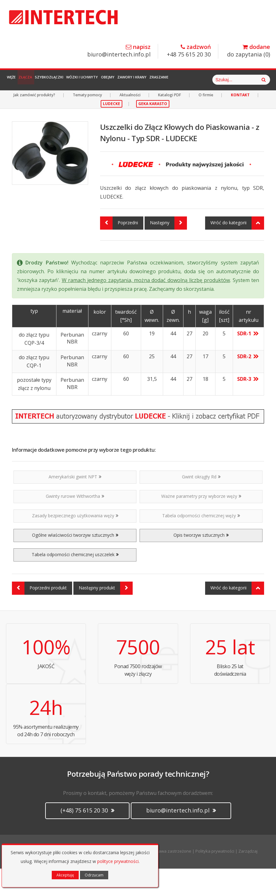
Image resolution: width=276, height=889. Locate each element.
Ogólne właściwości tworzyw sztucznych (75, 555)
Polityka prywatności (214, 871)
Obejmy (143, 79)
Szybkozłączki (69, 79)
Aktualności (130, 115)
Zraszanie (210, 79)
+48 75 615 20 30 (189, 51)
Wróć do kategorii (237, 243)
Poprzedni (119, 243)
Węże (15, 79)
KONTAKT (240, 115)
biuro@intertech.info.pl (119, 51)
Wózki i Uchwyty (110, 79)
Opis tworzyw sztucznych (201, 555)
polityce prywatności (118, 861)
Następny (168, 243)
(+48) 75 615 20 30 (87, 830)
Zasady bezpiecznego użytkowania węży (75, 536)
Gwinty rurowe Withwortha (75, 516)
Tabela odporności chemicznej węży (201, 536)
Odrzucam (94, 875)
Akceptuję (65, 875)
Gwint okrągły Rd (201, 497)
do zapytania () (248, 51)
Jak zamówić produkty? (34, 115)
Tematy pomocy (87, 115)
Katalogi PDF (169, 115)
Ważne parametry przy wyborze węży (201, 516)
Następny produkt (106, 608)
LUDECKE (111, 124)
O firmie (206, 115)
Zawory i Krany (175, 79)
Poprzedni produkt (39, 608)
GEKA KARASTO (152, 124)
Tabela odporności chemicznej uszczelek (75, 575)
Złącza (37, 79)
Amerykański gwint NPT (75, 497)
